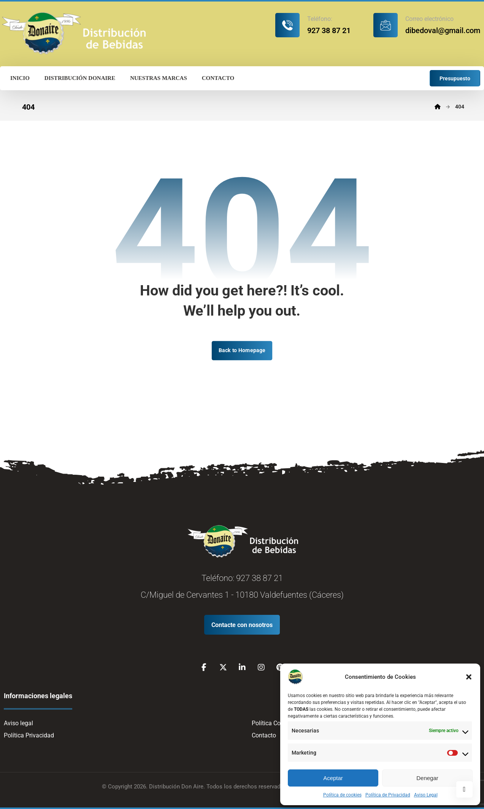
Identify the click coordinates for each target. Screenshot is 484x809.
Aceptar (333, 778)
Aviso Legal (426, 795)
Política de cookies (342, 795)
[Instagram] (261, 667)
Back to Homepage (242, 350)
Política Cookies (273, 723)
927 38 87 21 (259, 578)
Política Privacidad (29, 735)
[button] (469, 677)
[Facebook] (204, 667)
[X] (223, 667)
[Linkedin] (242, 667)
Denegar (427, 778)
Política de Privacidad (387, 795)
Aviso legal (18, 723)
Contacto (264, 735)
